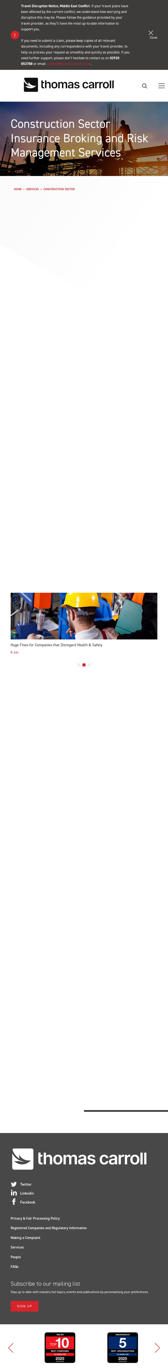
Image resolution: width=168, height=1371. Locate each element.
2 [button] (84, 664)
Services (32, 189)
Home (18, 189)
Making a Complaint (25, 1237)
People (16, 1257)
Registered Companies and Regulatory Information (49, 1228)
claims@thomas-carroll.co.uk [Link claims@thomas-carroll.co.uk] (69, 63)
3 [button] (89, 664)
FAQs (15, 1266)
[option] (84, 627)
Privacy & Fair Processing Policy (35, 1218)
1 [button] (78, 664)
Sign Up (24, 1306)
